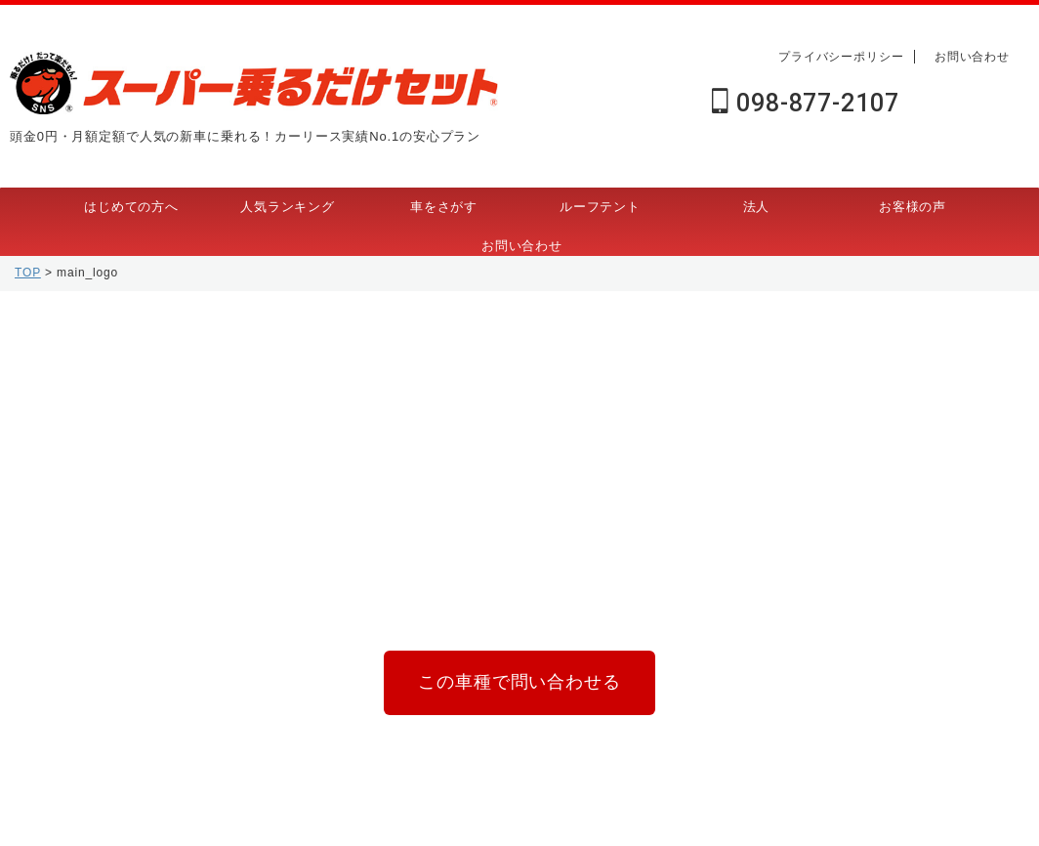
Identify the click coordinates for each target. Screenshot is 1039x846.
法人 (756, 206)
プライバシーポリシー (841, 56)
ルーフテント (600, 206)
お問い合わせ (972, 56)
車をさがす (444, 206)
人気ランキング (287, 206)
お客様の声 (912, 206)
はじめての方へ (131, 206)
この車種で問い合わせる (519, 678)
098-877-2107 (805, 103)
